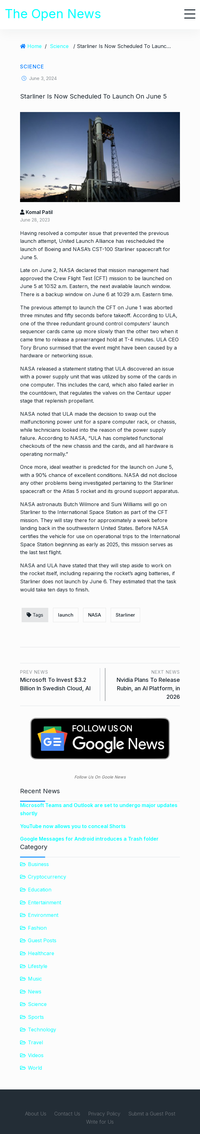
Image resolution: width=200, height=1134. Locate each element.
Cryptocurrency (47, 877)
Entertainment (44, 902)
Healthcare (41, 953)
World (35, 1068)
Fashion (37, 928)
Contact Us (67, 1113)
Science (59, 46)
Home (34, 46)
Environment (43, 915)
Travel (35, 1042)
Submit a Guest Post (151, 1113)
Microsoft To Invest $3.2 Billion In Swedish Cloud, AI (57, 680)
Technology (42, 1029)
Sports (36, 1017)
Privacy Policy (104, 1113)
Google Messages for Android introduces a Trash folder (89, 839)
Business (38, 864)
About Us (35, 1113)
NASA (94, 615)
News (34, 991)
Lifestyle (37, 966)
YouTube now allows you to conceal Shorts (73, 826)
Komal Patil (36, 212)
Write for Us (100, 1122)
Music (35, 979)
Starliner (125, 615)
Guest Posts (42, 940)
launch (65, 615)
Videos (36, 1055)
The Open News (53, 13)
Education (39, 889)
